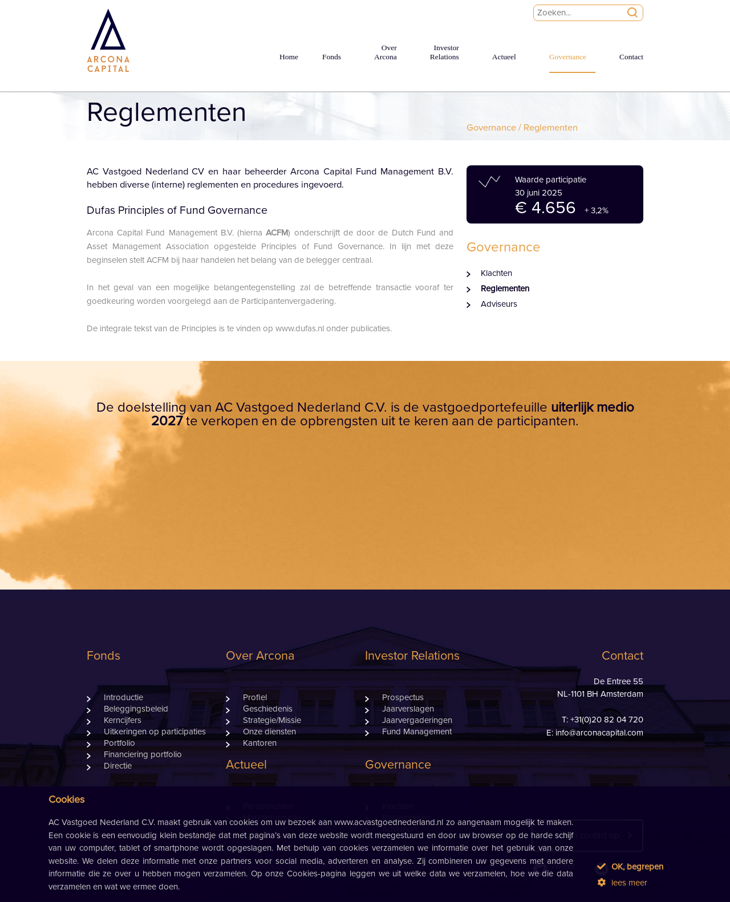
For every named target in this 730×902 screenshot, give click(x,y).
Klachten (496, 273)
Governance (491, 127)
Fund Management (417, 732)
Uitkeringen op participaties (155, 732)
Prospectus (403, 697)
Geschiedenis (268, 709)
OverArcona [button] (385, 52)
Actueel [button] (504, 56)
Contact (631, 56)
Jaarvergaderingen (417, 720)
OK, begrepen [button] (630, 866)
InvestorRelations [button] (444, 52)
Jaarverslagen (408, 709)
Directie (118, 766)
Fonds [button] (331, 56)
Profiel (255, 697)
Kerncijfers (122, 720)
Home (288, 56)
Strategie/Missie (272, 720)
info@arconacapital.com (599, 733)
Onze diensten (269, 732)
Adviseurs (499, 304)
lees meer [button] (622, 882)
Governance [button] (567, 56)
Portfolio (119, 743)
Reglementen (505, 289)
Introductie (123, 697)
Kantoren (260, 743)
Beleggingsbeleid (136, 709)
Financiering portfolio (143, 754)
